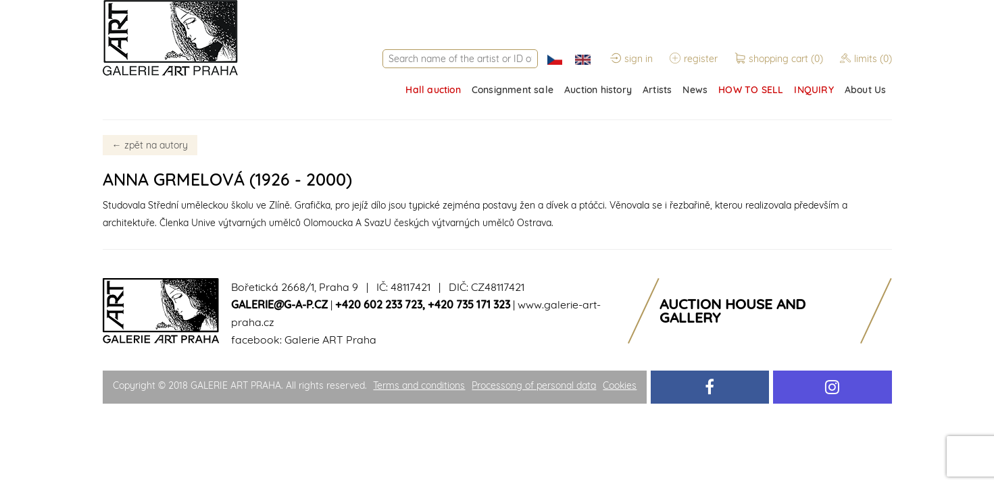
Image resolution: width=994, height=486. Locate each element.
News (694, 90)
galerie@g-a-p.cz (279, 304)
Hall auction (432, 90)
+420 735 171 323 (469, 304)
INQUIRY (813, 90)
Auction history (598, 90)
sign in (631, 59)
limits (866, 59)
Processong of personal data (534, 385)
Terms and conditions (419, 385)
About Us (866, 90)
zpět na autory (150, 145)
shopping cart (780, 59)
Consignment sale (512, 90)
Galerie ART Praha (330, 339)
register (694, 59)
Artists (657, 90)
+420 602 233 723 (378, 304)
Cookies (620, 385)
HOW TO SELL (750, 90)
